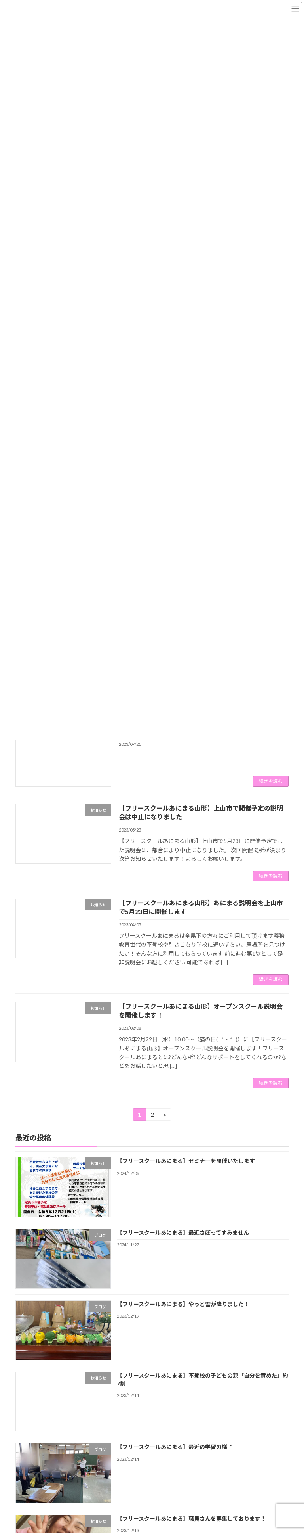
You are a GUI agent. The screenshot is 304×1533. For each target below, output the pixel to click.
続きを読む (271, 781)
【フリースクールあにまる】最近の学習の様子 (175, 1446)
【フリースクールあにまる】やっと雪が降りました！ (183, 1304)
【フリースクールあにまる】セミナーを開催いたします (186, 1160)
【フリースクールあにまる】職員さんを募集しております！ (191, 1518)
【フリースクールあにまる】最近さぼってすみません (183, 1232)
